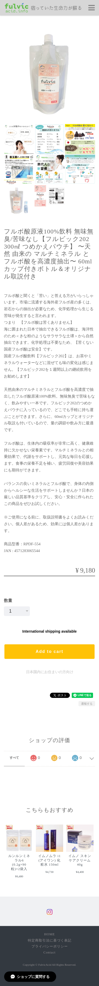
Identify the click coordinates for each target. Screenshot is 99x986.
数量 (8, 600)
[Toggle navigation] (91, 8)
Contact (49, 952)
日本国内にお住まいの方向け (49, 672)
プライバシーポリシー (49, 946)
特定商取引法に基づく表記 (49, 940)
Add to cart (49, 651)
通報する (87, 703)
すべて (14, 758)
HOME (49, 934)
